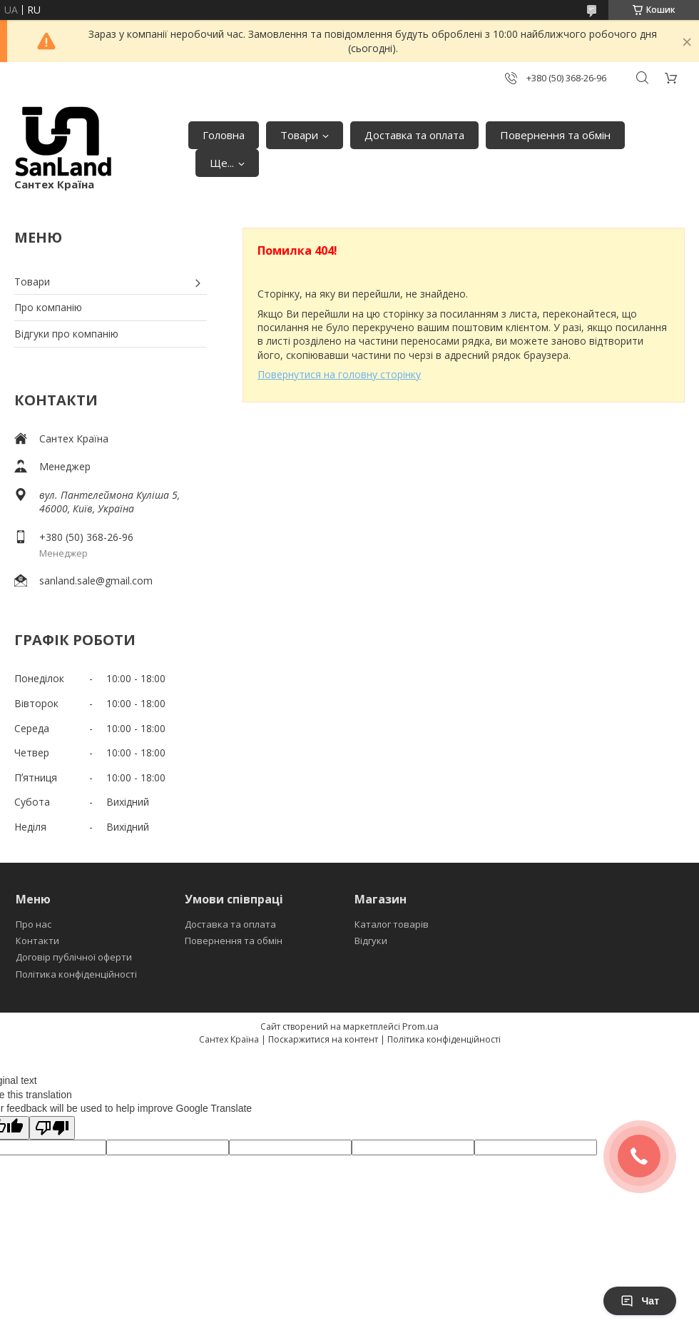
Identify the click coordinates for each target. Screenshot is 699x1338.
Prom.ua (420, 1026)
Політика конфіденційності (76, 974)
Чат (640, 1300)
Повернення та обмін (555, 135)
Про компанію (48, 307)
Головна (224, 135)
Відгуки (370, 940)
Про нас (33, 924)
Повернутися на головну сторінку (339, 374)
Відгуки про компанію (66, 333)
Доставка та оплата (414, 135)
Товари (299, 135)
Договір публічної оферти (74, 957)
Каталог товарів (391, 924)
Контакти (37, 940)
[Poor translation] (52, 1128)
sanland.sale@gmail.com (96, 580)
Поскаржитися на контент (323, 1039)
